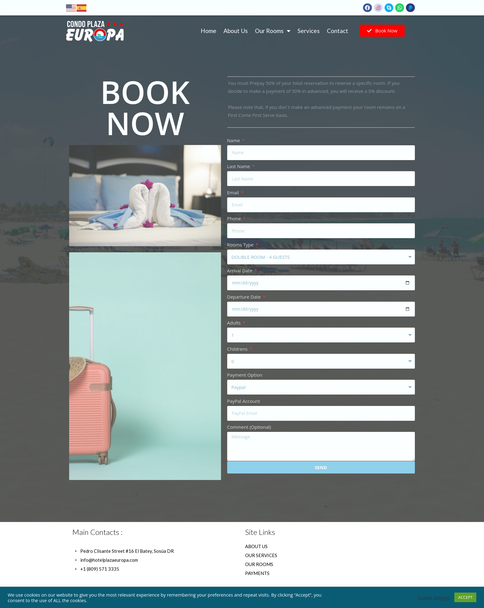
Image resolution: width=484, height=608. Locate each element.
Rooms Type (241, 245)
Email (233, 192)
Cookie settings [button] (434, 597)
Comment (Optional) (249, 427)
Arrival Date (240, 270)
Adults (234, 323)
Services (309, 30)
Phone (234, 218)
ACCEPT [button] (465, 597)
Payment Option (244, 375)
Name (234, 140)
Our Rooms (272, 31)
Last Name (239, 166)
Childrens (238, 349)
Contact (337, 30)
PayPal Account (243, 401)
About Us (235, 30)
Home (208, 30)
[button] (382, 31)
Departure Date (244, 297)
